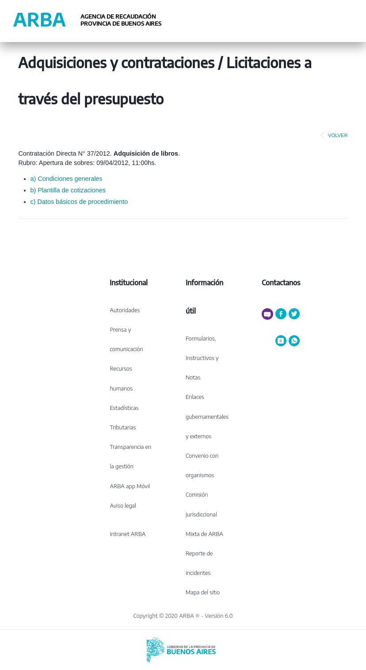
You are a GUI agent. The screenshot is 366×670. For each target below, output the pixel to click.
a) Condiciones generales (66, 178)
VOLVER (332, 135)
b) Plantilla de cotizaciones (68, 190)
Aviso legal (123, 505)
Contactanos (281, 282)
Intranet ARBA (127, 533)
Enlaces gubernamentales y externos (207, 416)
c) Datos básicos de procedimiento (79, 201)
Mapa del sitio (203, 592)
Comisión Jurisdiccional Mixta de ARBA (204, 514)
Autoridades (125, 310)
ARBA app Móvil (130, 486)
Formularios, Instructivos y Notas (202, 358)
